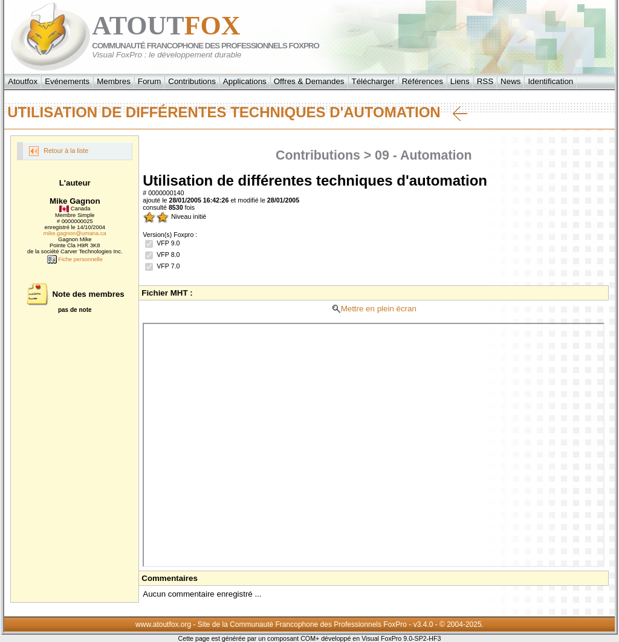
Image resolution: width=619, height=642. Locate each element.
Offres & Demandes (309, 81)
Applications (245, 81)
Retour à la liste (58, 151)
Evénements (67, 81)
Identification (550, 81)
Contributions (192, 81)
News (510, 81)
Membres (114, 81)
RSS (485, 81)
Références (422, 81)
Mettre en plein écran (373, 308)
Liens (460, 81)
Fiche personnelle (75, 259)
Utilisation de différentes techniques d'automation (237, 112)
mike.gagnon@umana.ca (75, 233)
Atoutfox (22, 81)
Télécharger (373, 81)
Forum (149, 81)
